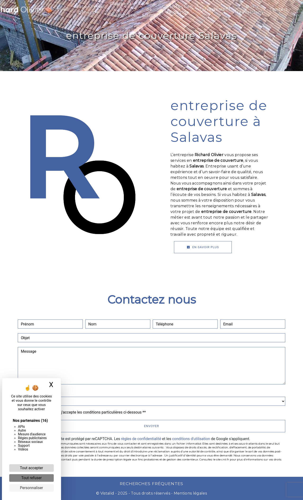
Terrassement (215, 9)
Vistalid (107, 493)
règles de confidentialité (141, 439)
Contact (279, 9)
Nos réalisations (250, 9)
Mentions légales (190, 493)
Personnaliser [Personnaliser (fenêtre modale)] (31, 488)
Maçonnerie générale (88, 9)
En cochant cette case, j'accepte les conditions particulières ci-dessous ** (84, 412)
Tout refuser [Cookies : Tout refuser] (31, 478)
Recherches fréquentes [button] (151, 483)
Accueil (60, 9)
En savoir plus (203, 247)
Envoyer (151, 426)
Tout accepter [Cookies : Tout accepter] (31, 468)
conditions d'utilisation (191, 439)
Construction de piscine (177, 9)
